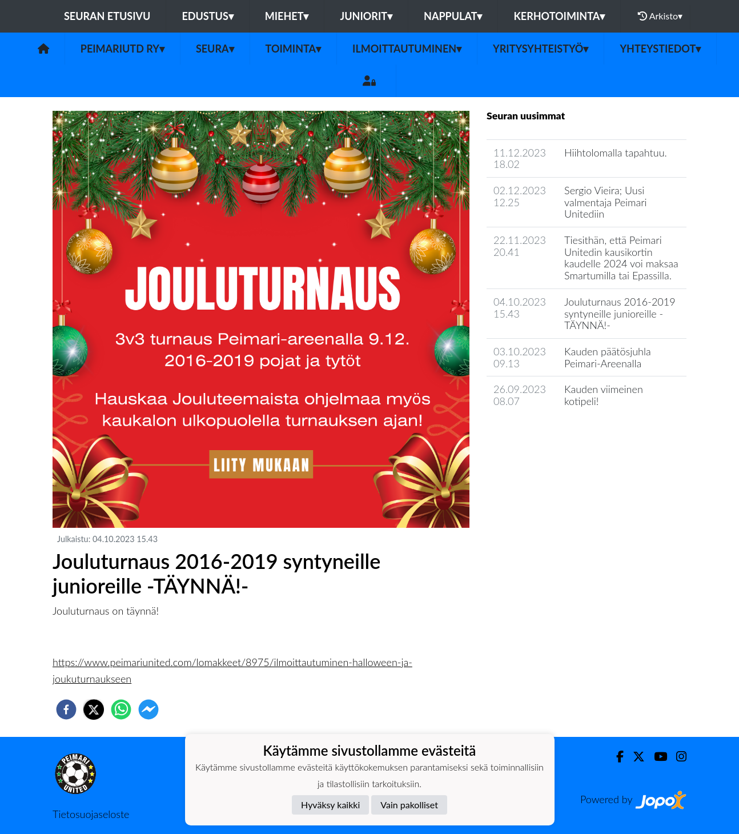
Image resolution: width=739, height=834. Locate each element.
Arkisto (660, 16)
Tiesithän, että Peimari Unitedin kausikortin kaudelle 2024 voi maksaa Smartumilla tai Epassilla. (621, 258)
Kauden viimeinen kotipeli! (603, 395)
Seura (215, 48)
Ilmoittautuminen (406, 48)
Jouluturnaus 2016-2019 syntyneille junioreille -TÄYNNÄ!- (620, 313)
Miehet (287, 16)
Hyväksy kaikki (330, 804)
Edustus (207, 16)
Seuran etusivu (107, 16)
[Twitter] (634, 757)
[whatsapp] (121, 709)
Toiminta (294, 48)
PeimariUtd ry (122, 48)
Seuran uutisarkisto (537, 433)
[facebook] (66, 709)
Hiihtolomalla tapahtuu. (615, 152)
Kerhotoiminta (559, 16)
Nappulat (453, 16)
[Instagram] (676, 757)
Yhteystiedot (660, 48)
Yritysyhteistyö (540, 48)
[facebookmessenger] (148, 709)
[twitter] (93, 709)
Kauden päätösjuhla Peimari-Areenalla (607, 357)
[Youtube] (656, 757)
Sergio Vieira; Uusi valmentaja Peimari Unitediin (605, 202)
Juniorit (366, 16)
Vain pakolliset (409, 804)
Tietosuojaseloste (91, 814)
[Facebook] (615, 757)
